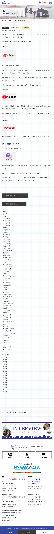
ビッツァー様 (7, 315)
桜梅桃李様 (6, 230)
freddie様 (5, 335)
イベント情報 (26, 532)
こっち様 (5, 292)
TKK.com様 (6, 255)
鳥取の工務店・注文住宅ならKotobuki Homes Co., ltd (26, 528)
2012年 (5, 387)
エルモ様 (5, 324)
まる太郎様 (6, 283)
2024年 (5, 359)
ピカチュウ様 (7, 257)
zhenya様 (5, 340)
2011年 (5, 389)
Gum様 (5, 287)
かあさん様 (6, 246)
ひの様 (5, 342)
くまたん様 (6, 223)
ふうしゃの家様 (7, 266)
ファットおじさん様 (9, 276)
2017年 (5, 375)
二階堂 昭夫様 (7, 294)
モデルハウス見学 (9, 532)
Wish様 (5, 273)
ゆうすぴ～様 (7, 331)
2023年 (5, 362)
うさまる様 (6, 234)
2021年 (5, 366)
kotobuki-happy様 (8, 303)
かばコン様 (6, 253)
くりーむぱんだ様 (8, 250)
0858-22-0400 (10, 483)
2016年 (5, 378)
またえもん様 (7, 317)
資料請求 (45, 532)
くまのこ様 (6, 349)
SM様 (4, 345)
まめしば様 (6, 220)
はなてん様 (6, 239)
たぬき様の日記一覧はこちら (12, 195)
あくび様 (5, 326)
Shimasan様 (6, 271)
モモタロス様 (7, 306)
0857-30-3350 (36, 481)
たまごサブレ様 (7, 296)
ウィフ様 (5, 299)
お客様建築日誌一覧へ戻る (12, 204)
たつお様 (5, 262)
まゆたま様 (6, 241)
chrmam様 (6, 312)
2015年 (5, 380)
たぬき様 (5, 232)
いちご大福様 (7, 243)
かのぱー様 (6, 248)
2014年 (5, 382)
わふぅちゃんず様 (8, 329)
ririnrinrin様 (6, 301)
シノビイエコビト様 (9, 333)
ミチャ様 (5, 319)
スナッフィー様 (7, 322)
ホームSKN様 (7, 260)
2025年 (5, 357)
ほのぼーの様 (7, 269)
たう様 (5, 280)
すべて (5, 214)
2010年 (5, 392)
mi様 (4, 216)
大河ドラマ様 (7, 347)
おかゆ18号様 (7, 264)
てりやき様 (6, 237)
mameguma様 (7, 285)
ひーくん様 (6, 278)
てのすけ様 (6, 289)
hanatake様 (6, 338)
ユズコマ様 (6, 310)
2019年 (5, 371)
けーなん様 (6, 218)
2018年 (5, 373)
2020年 (5, 369)
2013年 (5, 385)
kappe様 (5, 308)
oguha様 (5, 227)
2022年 (5, 364)
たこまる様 (6, 225)
